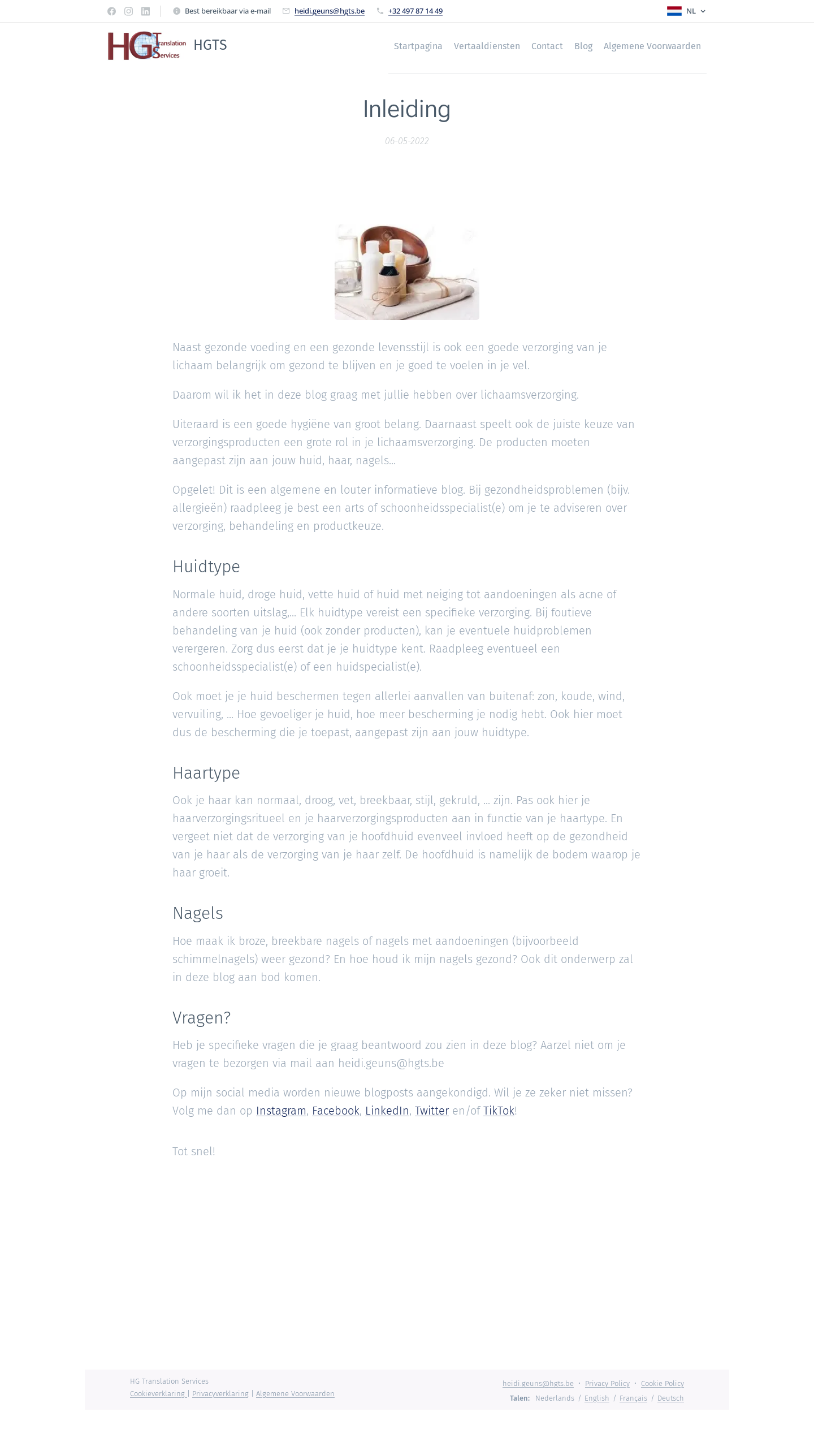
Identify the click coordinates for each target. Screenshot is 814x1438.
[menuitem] (409, 46)
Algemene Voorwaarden (295, 1393)
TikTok (498, 1111)
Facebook (336, 1111)
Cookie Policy (662, 1383)
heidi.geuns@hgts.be (330, 11)
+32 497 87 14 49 (415, 11)
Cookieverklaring (158, 1393)
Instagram (281, 1111)
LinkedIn (387, 1111)
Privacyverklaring (220, 1393)
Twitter (432, 1111)
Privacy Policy (607, 1383)
